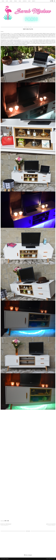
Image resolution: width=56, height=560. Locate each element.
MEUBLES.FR (28, 29)
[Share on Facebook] (5, 520)
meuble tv (53, 43)
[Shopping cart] (52, 1)
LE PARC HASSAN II (50, 525)
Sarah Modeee (5, 558)
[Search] (54, 1)
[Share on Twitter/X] (6, 520)
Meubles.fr (12, 33)
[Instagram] (50, 1)
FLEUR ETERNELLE (6, 525)
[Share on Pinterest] (8, 520)
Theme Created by (50, 558)
